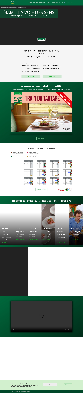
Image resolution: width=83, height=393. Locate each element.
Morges (6, 239)
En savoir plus (41, 138)
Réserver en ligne (41, 189)
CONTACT (61, 2)
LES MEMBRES (31, 76)
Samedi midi (21, 234)
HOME (30, 2)
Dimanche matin (8, 237)
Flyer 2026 (41, 39)
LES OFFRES (35, 2)
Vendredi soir (49, 234)
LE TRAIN (48, 2)
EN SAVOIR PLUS (6, 242)
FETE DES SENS (42, 2)
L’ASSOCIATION (55, 2)
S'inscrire (68, 385)
